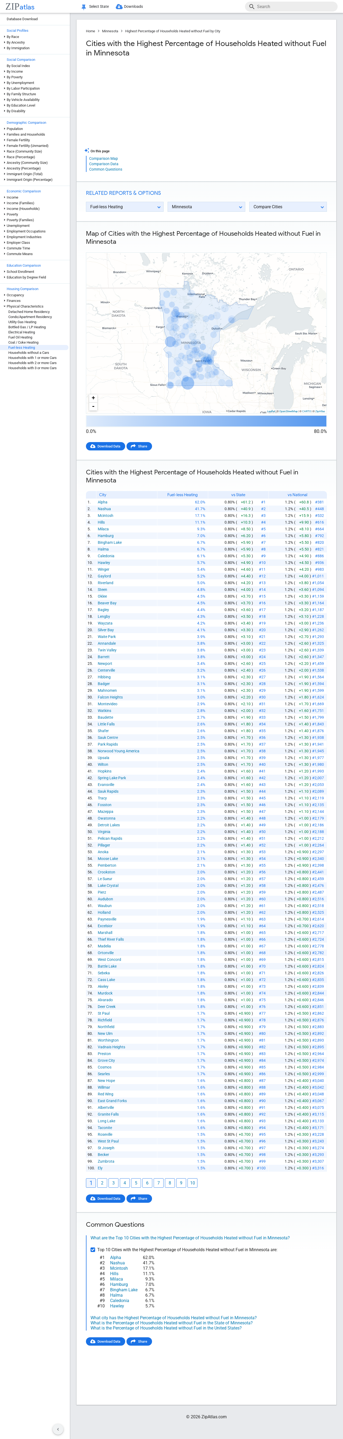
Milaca (103, 529)
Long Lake (106, 1121)
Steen (102, 589)
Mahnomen (107, 690)
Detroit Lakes (109, 825)
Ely (100, 1168)
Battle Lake (107, 966)
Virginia (104, 832)
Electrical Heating (21, 332)
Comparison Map (103, 158)
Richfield (105, 1020)
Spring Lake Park (112, 778)
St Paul (104, 1013)
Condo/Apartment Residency (30, 317)
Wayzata (105, 623)
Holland (104, 912)
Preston (104, 1054)
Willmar (104, 1087)
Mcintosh (105, 515)
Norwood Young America (118, 751)
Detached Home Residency (29, 312)
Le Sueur (105, 879)
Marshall (105, 932)
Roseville (105, 1134)
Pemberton (107, 865)
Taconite (105, 1128)
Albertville (106, 1107)
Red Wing (105, 1094)
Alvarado (105, 1000)
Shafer (103, 731)
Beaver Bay (107, 603)
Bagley (103, 610)
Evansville (106, 784)
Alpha (102, 502)
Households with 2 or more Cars (32, 363)
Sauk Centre (108, 737)
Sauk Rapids (108, 791)
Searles (104, 1074)
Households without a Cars (28, 353)
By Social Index (18, 66)
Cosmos (104, 1067)
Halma (103, 549)
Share (142, 446)
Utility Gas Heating (22, 322)
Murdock (105, 993)
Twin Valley (107, 650)
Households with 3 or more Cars (32, 368)
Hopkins (104, 771)
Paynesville (107, 919)
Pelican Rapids (110, 838)
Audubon (105, 899)
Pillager (104, 845)
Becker (103, 1154)
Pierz (102, 892)
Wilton (103, 764)
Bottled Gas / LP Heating (27, 327)
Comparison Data (103, 164)
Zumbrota (106, 1161)
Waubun (105, 906)
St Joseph (106, 1148)
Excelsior (105, 926)
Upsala (103, 758)
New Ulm (105, 1033)
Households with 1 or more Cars (32, 358)
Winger (103, 569)
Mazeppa (105, 811)
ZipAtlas (320, 411)
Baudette (105, 717)
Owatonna (106, 818)
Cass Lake (106, 980)
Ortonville (106, 953)
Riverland (105, 583)
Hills (101, 522)
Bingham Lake (110, 542)
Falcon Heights (110, 697)
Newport (105, 663)
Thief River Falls (111, 939)
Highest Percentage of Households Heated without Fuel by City (172, 31)
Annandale (107, 643)
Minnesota (110, 31)
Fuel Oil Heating (20, 337)
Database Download (22, 19)
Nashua (104, 509)
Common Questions (105, 169)
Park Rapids (108, 744)
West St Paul (108, 1141)
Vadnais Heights (111, 1047)
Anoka (103, 852)
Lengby (104, 616)
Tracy (102, 798)
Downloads (133, 6)
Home (90, 31)
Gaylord (104, 576)
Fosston (104, 805)
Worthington (108, 1040)
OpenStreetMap (288, 411)
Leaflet (271, 411)
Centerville (106, 670)
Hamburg (106, 536)
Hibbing (104, 677)
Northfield (106, 1027)
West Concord (109, 959)
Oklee (102, 596)
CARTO (306, 411)
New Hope (106, 1080)
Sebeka (104, 973)
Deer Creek (106, 1006)
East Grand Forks (112, 1101)
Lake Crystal (108, 885)
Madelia (104, 946)
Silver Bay (106, 630)
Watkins (104, 710)
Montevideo (107, 704)
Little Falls (106, 724)
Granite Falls (108, 1114)
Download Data (109, 446)
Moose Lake (108, 858)
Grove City (106, 1060)
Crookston (106, 872)
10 (192, 1183)
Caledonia (106, 556)
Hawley (104, 562)
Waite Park (107, 636)
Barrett (104, 657)
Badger (104, 684)
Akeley (103, 986)
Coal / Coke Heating (23, 342)
